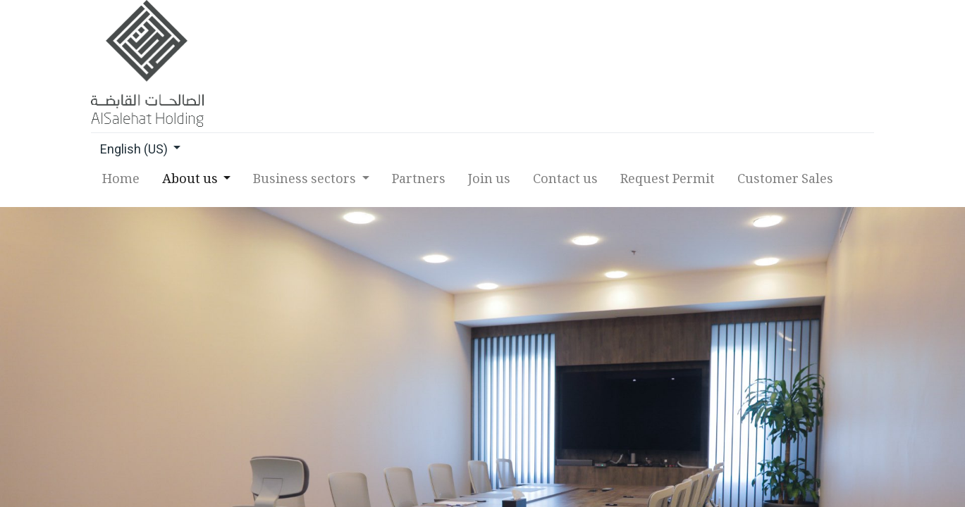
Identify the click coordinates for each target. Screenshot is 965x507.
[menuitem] (121, 183)
